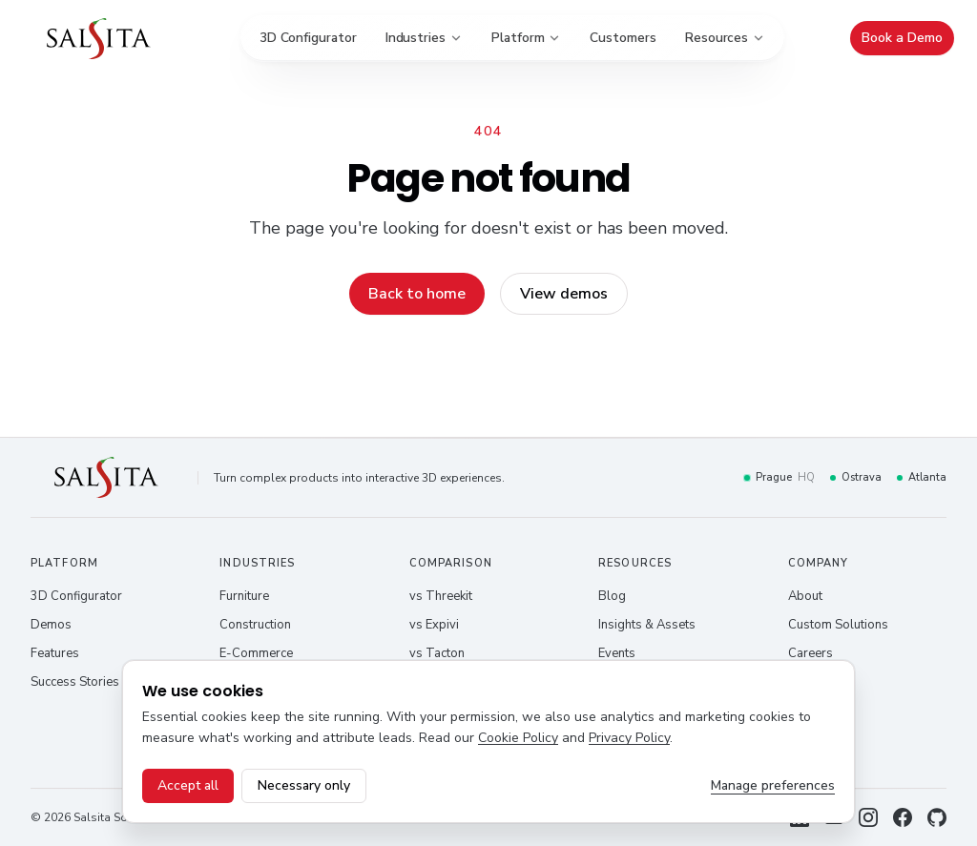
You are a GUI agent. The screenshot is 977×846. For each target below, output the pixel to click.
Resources (725, 38)
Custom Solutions (838, 624)
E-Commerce (256, 653)
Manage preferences (773, 785)
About (805, 596)
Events (616, 653)
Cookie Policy (518, 738)
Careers (810, 653)
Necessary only (304, 785)
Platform (526, 38)
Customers (622, 38)
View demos (564, 293)
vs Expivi (434, 624)
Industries (424, 38)
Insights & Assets (647, 624)
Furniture (244, 596)
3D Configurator (308, 38)
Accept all (187, 785)
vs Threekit (440, 596)
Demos (51, 624)
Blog (612, 596)
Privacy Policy (629, 738)
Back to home (417, 293)
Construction (255, 624)
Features (55, 653)
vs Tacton (437, 653)
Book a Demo (902, 38)
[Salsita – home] (99, 38)
